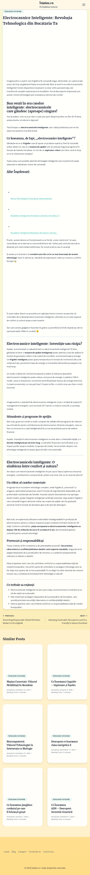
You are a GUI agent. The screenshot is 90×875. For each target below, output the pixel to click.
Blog (14, 851)
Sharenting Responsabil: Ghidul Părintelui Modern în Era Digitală (23, 619)
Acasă (6, 851)
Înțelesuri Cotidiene (13, 11)
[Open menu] (84, 4)
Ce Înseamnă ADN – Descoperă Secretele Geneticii (61, 808)
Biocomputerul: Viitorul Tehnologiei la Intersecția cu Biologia (20, 745)
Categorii (22, 851)
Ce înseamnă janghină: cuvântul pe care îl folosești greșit (20, 808)
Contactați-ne (35, 851)
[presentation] (23, 657)
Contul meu (48, 851)
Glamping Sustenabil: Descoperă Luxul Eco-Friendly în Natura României (67, 619)
